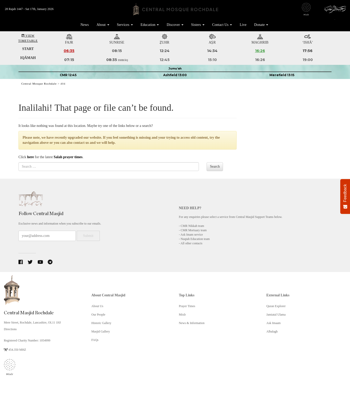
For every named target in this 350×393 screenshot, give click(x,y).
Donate (261, 25)
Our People (98, 314)
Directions (10, 329)
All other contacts (191, 243)
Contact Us (222, 25)
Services (125, 25)
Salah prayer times (68, 157)
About (102, 25)
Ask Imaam (273, 323)
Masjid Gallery (100, 331)
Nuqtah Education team (195, 239)
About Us (97, 306)
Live (243, 25)
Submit (88, 236)
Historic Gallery (101, 323)
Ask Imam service (191, 234)
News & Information (192, 323)
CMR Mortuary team (194, 230)
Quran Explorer (276, 306)
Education (150, 25)
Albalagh (272, 331)
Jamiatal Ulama (276, 314)
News (85, 25)
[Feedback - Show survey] (345, 196)
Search (215, 166)
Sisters (198, 25)
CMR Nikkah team (192, 226)
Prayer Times (187, 306)
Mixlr (182, 314)
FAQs (95, 340)
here (30, 157)
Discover (175, 25)
